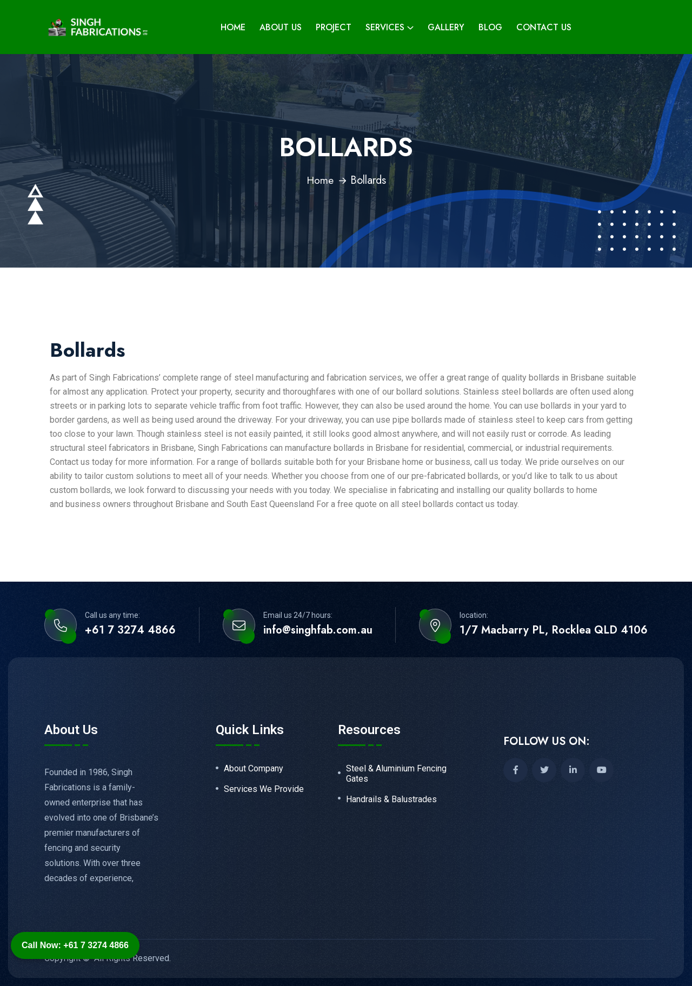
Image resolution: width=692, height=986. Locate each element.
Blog (490, 27)
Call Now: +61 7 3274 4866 (75, 945)
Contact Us (543, 27)
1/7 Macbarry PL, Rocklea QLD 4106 (554, 630)
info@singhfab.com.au (317, 630)
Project (333, 27)
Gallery (446, 27)
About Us (281, 27)
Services (384, 27)
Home (233, 27)
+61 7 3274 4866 (130, 630)
